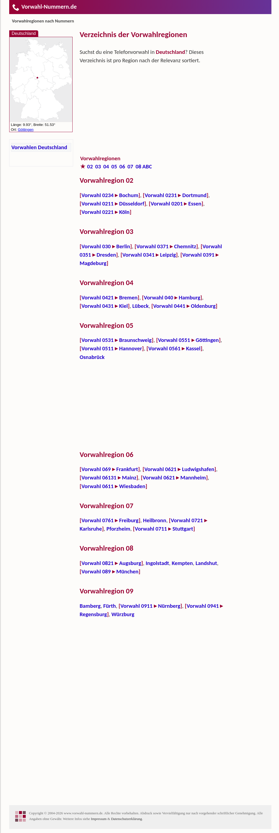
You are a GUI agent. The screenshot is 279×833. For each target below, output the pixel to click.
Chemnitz (185, 246)
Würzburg (122, 614)
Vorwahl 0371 (153, 246)
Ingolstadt (157, 563)
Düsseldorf (131, 203)
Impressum (99, 819)
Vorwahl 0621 (160, 469)
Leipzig (168, 254)
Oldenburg (203, 305)
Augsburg (130, 563)
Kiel (123, 305)
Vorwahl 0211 (98, 203)
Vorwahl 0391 (198, 254)
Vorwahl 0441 (169, 305)
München (127, 571)
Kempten (182, 563)
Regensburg (93, 614)
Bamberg (90, 605)
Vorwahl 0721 (187, 520)
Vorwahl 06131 (99, 477)
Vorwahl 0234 (98, 195)
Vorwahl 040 (158, 297)
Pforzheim (118, 528)
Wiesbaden (132, 486)
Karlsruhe (91, 528)
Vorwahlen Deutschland (39, 147)
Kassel (193, 348)
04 (106, 166)
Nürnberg (169, 605)
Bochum (128, 195)
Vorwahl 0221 (98, 211)
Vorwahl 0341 (138, 254)
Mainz (129, 477)
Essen (194, 203)
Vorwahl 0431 (98, 305)
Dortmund (194, 195)
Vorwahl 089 (96, 571)
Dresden (106, 254)
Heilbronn (154, 520)
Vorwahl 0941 (203, 605)
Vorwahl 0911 (136, 605)
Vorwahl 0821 (98, 563)
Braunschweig (135, 340)
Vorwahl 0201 (167, 203)
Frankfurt (127, 469)
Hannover (130, 348)
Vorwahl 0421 (98, 297)
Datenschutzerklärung (126, 819)
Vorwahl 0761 (98, 520)
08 (138, 166)
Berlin (123, 246)
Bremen (128, 297)
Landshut (206, 563)
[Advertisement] (151, 114)
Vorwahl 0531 (98, 340)
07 (130, 166)
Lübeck (140, 305)
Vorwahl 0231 (161, 195)
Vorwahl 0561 (164, 348)
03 (98, 166)
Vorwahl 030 (96, 246)
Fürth (109, 605)
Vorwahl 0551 (174, 340)
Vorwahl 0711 (151, 528)
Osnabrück (92, 357)
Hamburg (189, 297)
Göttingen (207, 340)
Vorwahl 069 (96, 469)
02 (90, 166)
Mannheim (193, 477)
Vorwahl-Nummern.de (44, 6)
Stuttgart (183, 528)
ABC (147, 166)
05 (114, 166)
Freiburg (129, 520)
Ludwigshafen (198, 469)
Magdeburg (93, 263)
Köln (124, 211)
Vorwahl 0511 (98, 348)
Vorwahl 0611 (98, 486)
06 (122, 166)
